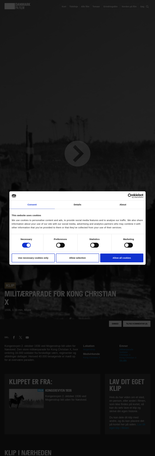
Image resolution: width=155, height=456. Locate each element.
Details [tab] (77, 204)
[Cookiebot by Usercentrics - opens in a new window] (130, 196)
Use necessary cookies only (33, 258)
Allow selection (77, 258)
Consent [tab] (32, 204)
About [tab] (123, 204)
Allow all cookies (122, 258)
